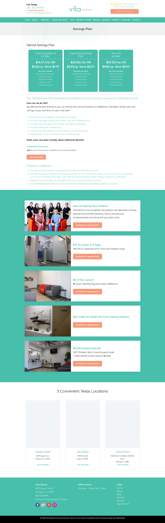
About (35, 20)
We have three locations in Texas (51, 499)
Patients (115, 20)
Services (45, 20)
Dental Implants (59, 20)
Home (27, 20)
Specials (96, 20)
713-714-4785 (122, 465)
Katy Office (82, 451)
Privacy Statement (62, 518)
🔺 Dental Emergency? (35, 10)
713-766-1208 (82, 465)
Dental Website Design (104, 518)
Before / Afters (83, 20)
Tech (72, 20)
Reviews (106, 20)
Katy (36, 13)
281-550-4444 (34, 7)
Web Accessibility (88, 518)
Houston (48, 13)
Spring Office (122, 451)
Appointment (123, 503)
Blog (119, 494)
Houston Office (42, 451)
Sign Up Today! (36, 157)
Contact (136, 20)
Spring (41, 13)
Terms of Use (75, 518)
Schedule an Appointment (87, 225)
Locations (125, 20)
